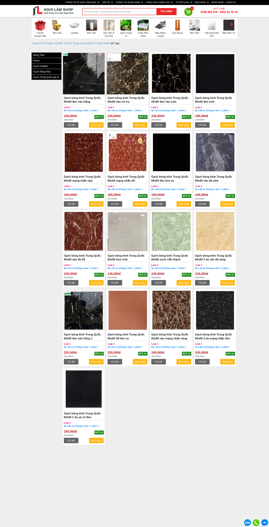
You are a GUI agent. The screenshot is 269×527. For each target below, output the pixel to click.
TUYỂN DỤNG (184, 2)
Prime (36, 60)
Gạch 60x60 (103, 43)
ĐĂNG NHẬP (218, 2)
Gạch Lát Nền (55, 43)
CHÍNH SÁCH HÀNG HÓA (159, 2)
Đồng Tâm (38, 55)
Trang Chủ (38, 43)
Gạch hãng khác (42, 71)
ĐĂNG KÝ (231, 2)
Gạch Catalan (40, 66)
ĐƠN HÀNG (202, 2)
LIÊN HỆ (107, 2)
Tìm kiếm (166, 11)
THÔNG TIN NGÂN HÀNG (129, 2)
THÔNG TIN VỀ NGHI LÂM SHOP (82, 2)
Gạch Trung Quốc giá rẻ (79, 43)
